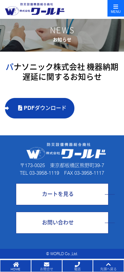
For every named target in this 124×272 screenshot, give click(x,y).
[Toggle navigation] (115, 8)
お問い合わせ (58, 222)
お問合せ (46, 269)
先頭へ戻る (108, 269)
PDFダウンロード (42, 108)
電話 (77, 269)
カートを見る (58, 194)
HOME (15, 269)
